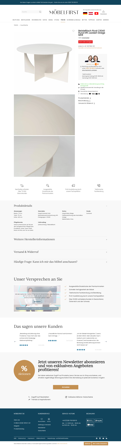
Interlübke (85, 38)
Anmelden (65, 387)
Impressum (31, 438)
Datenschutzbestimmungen (32, 298)
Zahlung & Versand (44, 425)
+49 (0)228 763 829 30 (69, 420)
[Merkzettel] (41, 419)
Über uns (17, 420)
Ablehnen (87, 443)
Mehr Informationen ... (62, 443)
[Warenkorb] (103, 13)
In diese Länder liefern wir (22, 423)
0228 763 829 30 (91, 68)
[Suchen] (40, 11)
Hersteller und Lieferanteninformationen (90, 48)
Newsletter (41, 428)
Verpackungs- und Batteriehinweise (57, 438)
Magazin (16, 426)
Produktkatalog (19, 429)
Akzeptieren (37, 301)
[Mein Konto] (49, 419)
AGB (15, 438)
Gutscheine (42, 431)
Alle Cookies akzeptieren (100, 443)
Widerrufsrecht (40, 438)
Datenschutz (22, 438)
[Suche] (29, 11)
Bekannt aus (90, 64)
